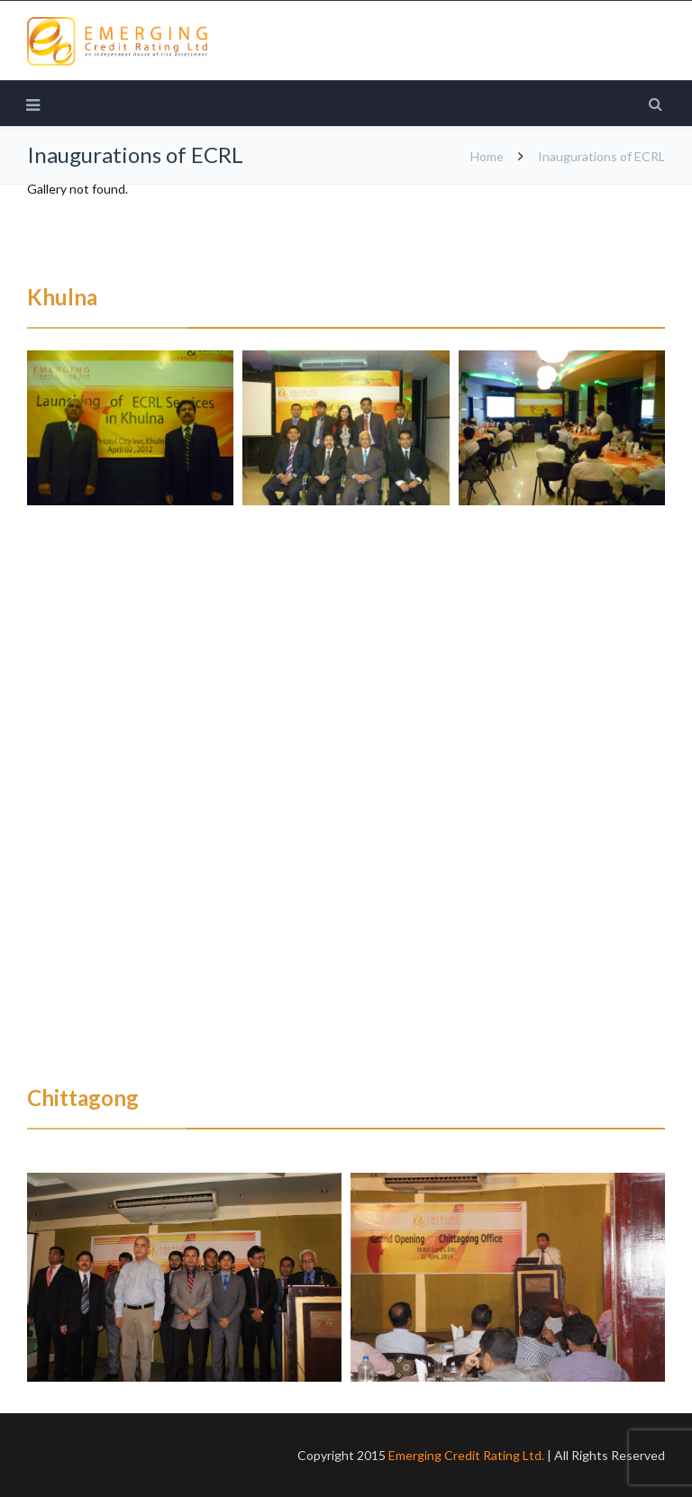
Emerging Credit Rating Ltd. (466, 1455)
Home (487, 156)
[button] (130, 427)
